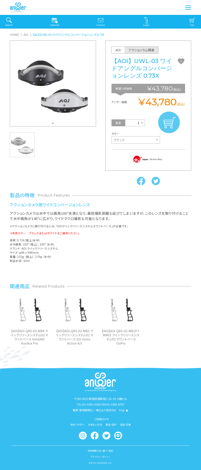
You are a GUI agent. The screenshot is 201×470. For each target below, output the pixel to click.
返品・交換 (125, 424)
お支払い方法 (95, 424)
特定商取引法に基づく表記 (100, 451)
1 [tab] (54, 124)
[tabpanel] (53, 83)
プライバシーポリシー (100, 457)
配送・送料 (111, 424)
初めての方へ (77, 424)
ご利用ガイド (101, 419)
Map (124, 410)
